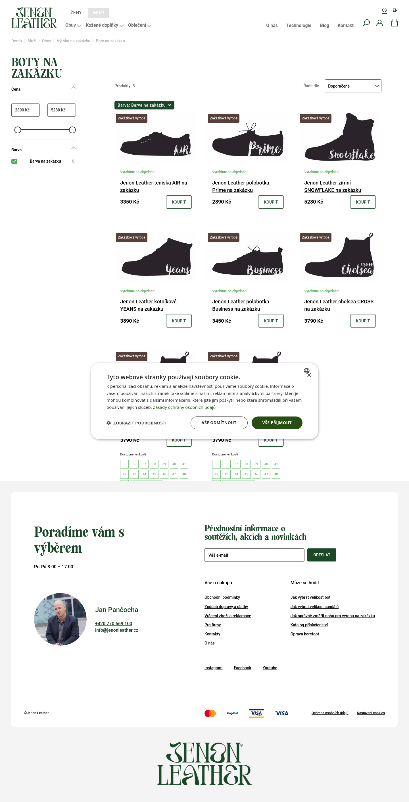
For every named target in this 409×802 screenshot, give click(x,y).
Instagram (213, 668)
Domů (16, 41)
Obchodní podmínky (222, 597)
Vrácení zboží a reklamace (227, 616)
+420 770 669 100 (113, 623)
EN (395, 10)
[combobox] (307, 370)
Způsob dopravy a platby (226, 606)
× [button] (309, 375)
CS (384, 10)
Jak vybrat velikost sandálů (315, 606)
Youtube (269, 668)
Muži (98, 12)
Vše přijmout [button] (277, 422)
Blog (324, 25)
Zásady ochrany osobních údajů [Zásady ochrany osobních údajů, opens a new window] (184, 407)
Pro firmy (212, 625)
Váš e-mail (218, 555)
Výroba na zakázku (73, 41)
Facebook (242, 668)
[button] (137, 423)
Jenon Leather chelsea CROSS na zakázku (338, 305)
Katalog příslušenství (309, 625)
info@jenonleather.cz (116, 630)
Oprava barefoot (305, 634)
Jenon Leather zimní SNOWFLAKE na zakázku (332, 186)
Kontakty (212, 634)
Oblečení (137, 25)
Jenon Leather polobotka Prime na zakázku (240, 186)
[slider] (17, 130)
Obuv (70, 25)
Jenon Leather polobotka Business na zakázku (240, 305)
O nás (272, 25)
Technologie (298, 25)
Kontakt (346, 25)
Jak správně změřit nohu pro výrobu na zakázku (333, 616)
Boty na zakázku (110, 41)
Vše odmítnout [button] (219, 422)
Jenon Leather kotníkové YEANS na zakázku (148, 305)
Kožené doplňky (102, 25)
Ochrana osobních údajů (330, 713)
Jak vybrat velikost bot (311, 597)
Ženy (76, 12)
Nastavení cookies (371, 713)
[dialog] (204, 401)
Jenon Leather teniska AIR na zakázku (153, 186)
